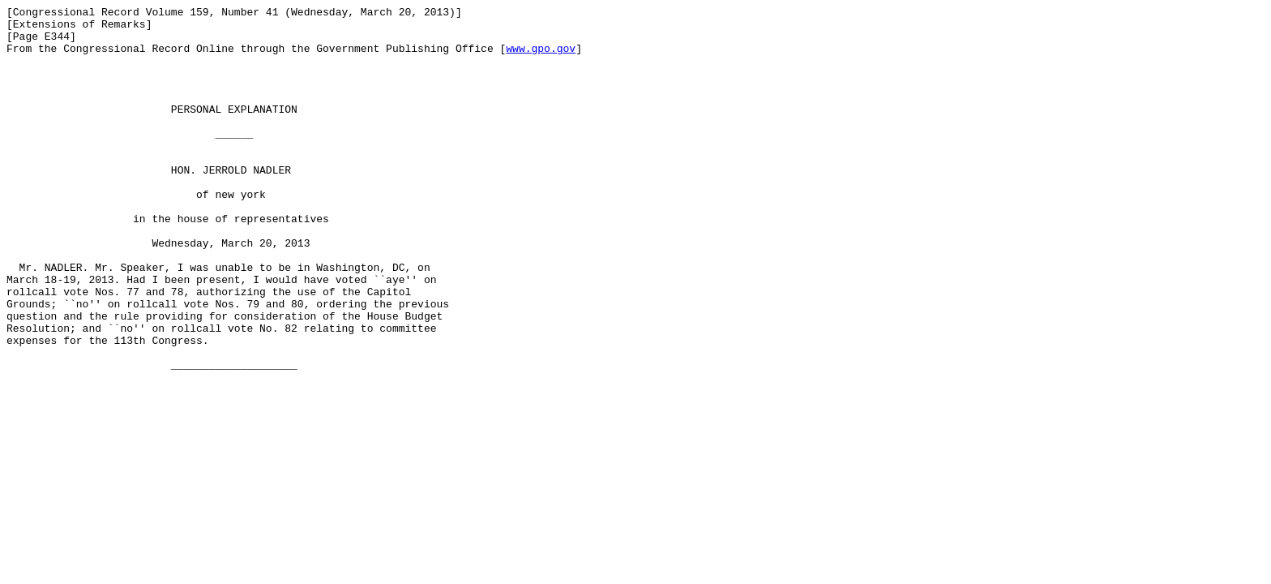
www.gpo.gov (541, 57)
